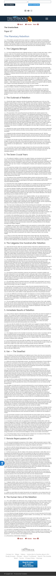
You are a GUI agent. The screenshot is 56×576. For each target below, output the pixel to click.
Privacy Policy (30, 558)
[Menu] (46, 19)
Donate (19, 556)
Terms (21, 558)
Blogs (17, 554)
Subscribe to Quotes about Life (38, 554)
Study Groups (11, 556)
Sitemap (39, 558)
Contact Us (10, 554)
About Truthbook (30, 556)
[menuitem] (46, 19)
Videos (23, 554)
